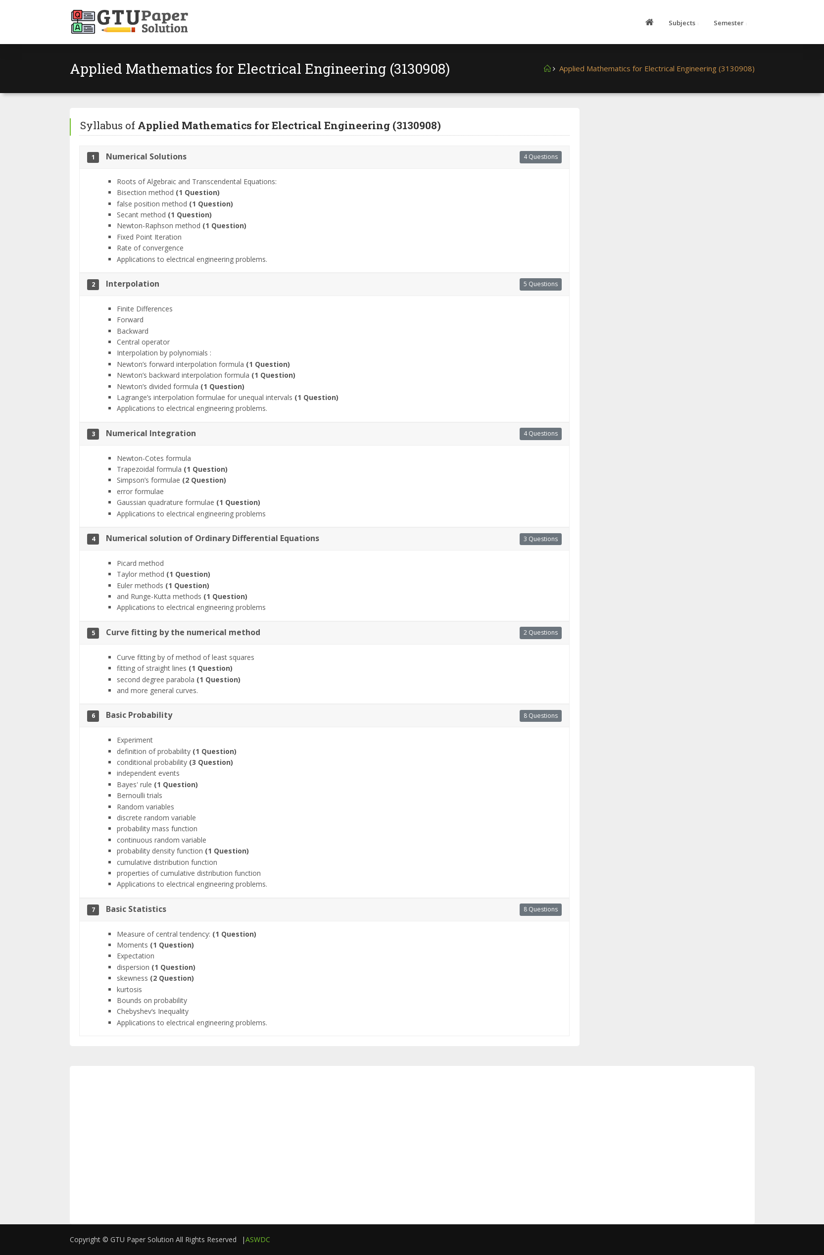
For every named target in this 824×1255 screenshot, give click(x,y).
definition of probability (177, 751)
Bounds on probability (152, 1000)
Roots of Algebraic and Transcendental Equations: (197, 181)
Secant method (164, 214)
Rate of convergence (150, 247)
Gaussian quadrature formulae (188, 502)
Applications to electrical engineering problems (191, 513)
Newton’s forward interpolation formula (203, 364)
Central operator (143, 342)
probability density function (183, 850)
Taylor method (163, 574)
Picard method (140, 563)
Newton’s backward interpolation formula (206, 375)
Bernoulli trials (139, 795)
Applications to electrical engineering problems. (192, 259)
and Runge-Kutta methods (182, 596)
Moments (155, 945)
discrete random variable (156, 817)
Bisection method (168, 192)
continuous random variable (161, 840)
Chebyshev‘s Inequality (153, 1011)
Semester (729, 22)
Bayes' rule (157, 784)
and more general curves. (157, 690)
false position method (175, 203)
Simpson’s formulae (171, 480)
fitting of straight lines (175, 668)
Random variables (145, 806)
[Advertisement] (674, 170)
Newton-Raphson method (181, 225)
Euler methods (163, 585)
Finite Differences (145, 308)
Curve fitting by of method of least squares (185, 657)
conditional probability (175, 762)
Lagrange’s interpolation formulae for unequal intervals (228, 397)
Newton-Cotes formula (154, 458)
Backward (132, 331)
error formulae (140, 491)
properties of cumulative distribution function (189, 873)
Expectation (135, 955)
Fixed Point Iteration (149, 237)
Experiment (135, 740)
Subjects (682, 22)
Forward (130, 319)
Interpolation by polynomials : (164, 352)
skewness (155, 978)
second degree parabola (179, 679)
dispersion (156, 967)
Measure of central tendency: (186, 934)
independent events (148, 773)
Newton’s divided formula (180, 386)
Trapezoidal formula (172, 469)
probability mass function (157, 828)
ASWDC (257, 1239)
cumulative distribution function (167, 862)
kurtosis (129, 989)
